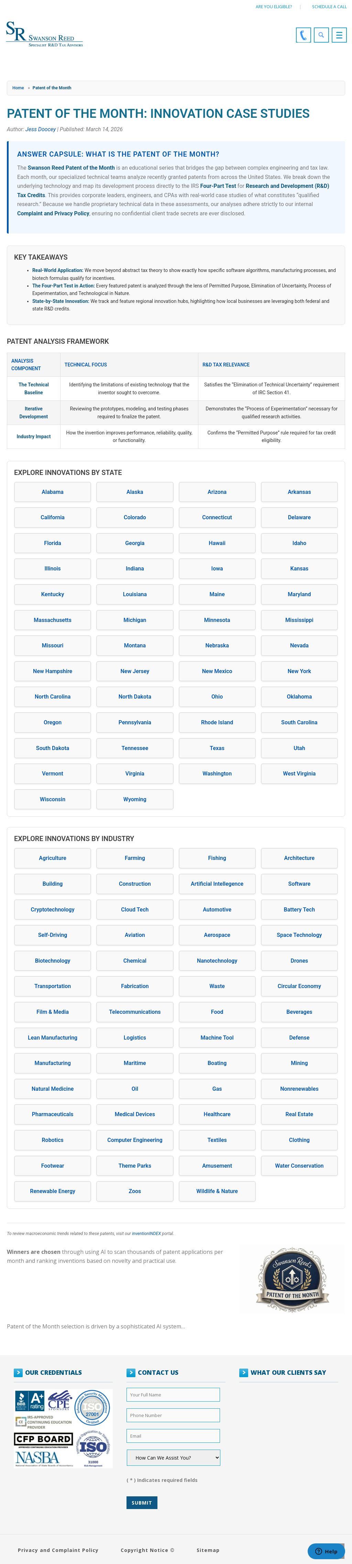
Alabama (53, 492)
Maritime (135, 1063)
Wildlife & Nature (217, 1191)
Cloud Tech (134, 909)
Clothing (299, 1140)
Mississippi (299, 620)
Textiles (217, 1140)
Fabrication (135, 986)
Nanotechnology (217, 960)
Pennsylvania (135, 722)
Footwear (52, 1166)
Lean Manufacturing (52, 1037)
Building (53, 884)
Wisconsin (52, 799)
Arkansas (299, 492)
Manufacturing (52, 1063)
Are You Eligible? (274, 7)
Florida (52, 543)
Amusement (217, 1166)
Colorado (135, 517)
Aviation (135, 935)
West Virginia (299, 773)
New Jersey (135, 671)
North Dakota (135, 696)
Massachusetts (53, 620)
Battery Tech (299, 909)
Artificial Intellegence (217, 884)
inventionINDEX (146, 1233)
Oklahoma (299, 696)
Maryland (299, 594)
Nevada (299, 645)
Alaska (134, 492)
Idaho (299, 543)
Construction (135, 884)
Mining (299, 1063)
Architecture (299, 858)
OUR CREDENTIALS (53, 1372)
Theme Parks (135, 1166)
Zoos (135, 1191)
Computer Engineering (134, 1140)
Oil (135, 1089)
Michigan (134, 620)
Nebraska (217, 645)
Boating (217, 1063)
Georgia (134, 543)
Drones (299, 960)
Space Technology (299, 935)
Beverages (299, 1012)
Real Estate (300, 1114)
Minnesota (217, 620)
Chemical (134, 960)
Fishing (217, 858)
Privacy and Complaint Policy (58, 1550)
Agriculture (52, 858)
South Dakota (52, 748)
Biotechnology (52, 960)
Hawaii (217, 543)
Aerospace (217, 935)
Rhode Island (217, 722)
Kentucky (52, 594)
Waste (217, 986)
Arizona (217, 492)
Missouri (53, 645)
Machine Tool (217, 1037)
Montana (135, 645)
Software (299, 884)
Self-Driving (52, 935)
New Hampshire (52, 671)
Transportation (52, 986)
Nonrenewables (299, 1089)
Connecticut (217, 517)
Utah (299, 748)
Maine (216, 594)
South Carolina (299, 722)
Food (217, 1012)
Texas (217, 748)
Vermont (52, 773)
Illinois (52, 568)
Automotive (217, 909)
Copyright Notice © (148, 1550)
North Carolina (52, 696)
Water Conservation (299, 1166)
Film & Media (52, 1012)
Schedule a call (329, 7)
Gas (217, 1089)
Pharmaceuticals (53, 1114)
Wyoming (134, 799)
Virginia (134, 773)
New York (299, 671)
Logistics (135, 1037)
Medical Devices (135, 1114)
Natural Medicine (53, 1089)
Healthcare (217, 1114)
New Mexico (217, 671)
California (53, 517)
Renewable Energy (52, 1191)
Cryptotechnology (53, 909)
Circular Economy (299, 986)
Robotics (52, 1140)
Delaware (299, 517)
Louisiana (135, 594)
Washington (217, 773)
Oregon (53, 722)
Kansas (299, 568)
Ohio (217, 696)
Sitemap (208, 1550)
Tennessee (134, 748)
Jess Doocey (40, 129)
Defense (299, 1037)
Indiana (135, 568)
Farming (135, 858)
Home (18, 87)
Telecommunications (135, 1012)
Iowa (217, 568)
